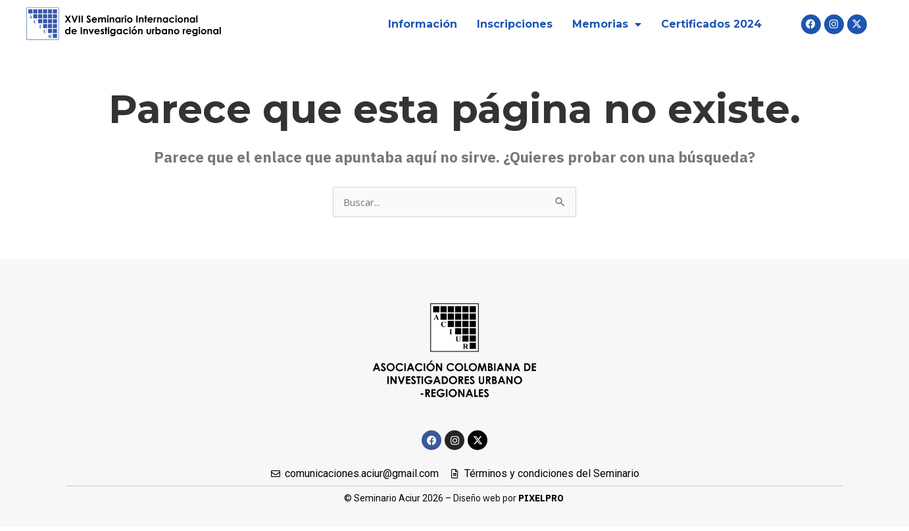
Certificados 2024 (711, 24)
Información (422, 24)
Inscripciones (515, 24)
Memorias (606, 24)
